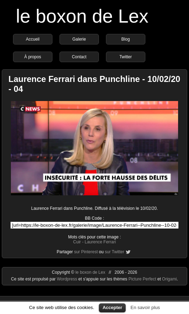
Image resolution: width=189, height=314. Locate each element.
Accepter (112, 307)
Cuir (77, 241)
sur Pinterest (85, 251)
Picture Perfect (142, 279)
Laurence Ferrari (100, 241)
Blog (125, 39)
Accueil (33, 39)
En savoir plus (145, 307)
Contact (79, 56)
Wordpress (67, 279)
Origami (169, 279)
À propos (32, 56)
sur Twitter (114, 251)
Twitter (125, 56)
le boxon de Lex (82, 16)
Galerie (79, 39)
